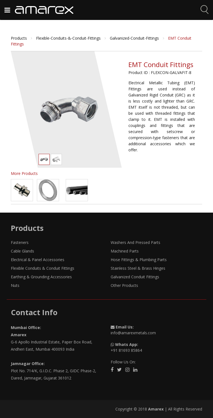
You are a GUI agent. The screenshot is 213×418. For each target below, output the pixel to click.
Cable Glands (22, 251)
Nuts (15, 285)
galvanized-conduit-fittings (135, 38)
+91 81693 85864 (126, 350)
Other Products (124, 285)
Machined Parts (125, 251)
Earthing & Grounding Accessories (41, 276)
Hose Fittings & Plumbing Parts (139, 259)
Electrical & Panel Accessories (37, 259)
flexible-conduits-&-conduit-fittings (69, 38)
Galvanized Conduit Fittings (135, 276)
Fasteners (20, 242)
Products (19, 38)
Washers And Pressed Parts (135, 242)
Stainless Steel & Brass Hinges (138, 268)
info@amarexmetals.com (133, 332)
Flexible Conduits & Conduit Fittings (42, 268)
